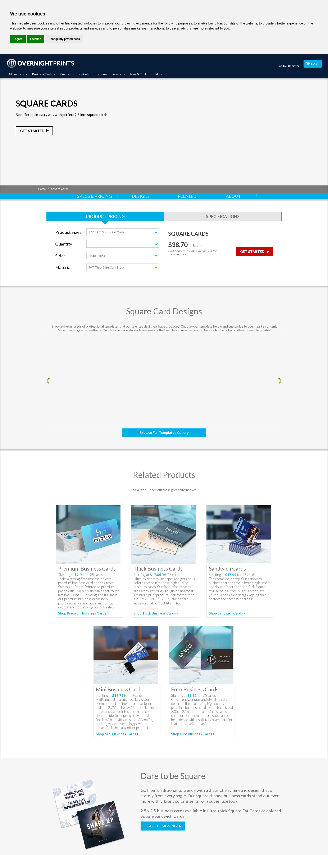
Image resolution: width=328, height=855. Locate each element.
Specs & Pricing (94, 196)
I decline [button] (35, 39)
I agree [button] (17, 39)
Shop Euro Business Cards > (193, 734)
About (233, 196)
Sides (60, 255)
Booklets (84, 74)
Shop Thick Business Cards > (156, 613)
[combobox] (122, 232)
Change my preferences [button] (64, 39)
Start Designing (161, 826)
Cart (312, 64)
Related (187, 196)
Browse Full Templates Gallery (164, 432)
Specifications (223, 216)
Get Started (32, 131)
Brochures (100, 74)
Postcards (67, 74)
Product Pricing (105, 216)
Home (42, 188)
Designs (141, 196)
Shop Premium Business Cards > (83, 613)
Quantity (63, 244)
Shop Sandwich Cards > (227, 613)
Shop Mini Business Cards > (117, 734)
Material (63, 267)
